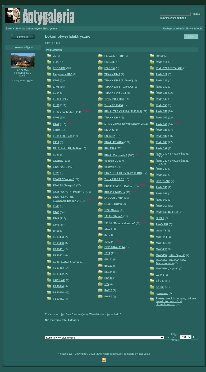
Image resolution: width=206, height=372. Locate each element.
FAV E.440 (59, 280)
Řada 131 (161, 92)
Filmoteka (22, 36)
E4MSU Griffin (113, 203)
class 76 (161, 230)
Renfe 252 (162, 224)
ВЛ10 (56, 230)
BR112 (108, 265)
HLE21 (160, 218)
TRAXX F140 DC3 (115, 92)
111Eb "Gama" (113, 216)
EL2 (55, 62)
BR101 (108, 259)
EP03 (56, 86)
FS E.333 (58, 236)
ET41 (56, 218)
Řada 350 (161, 187)
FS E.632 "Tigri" (114, 55)
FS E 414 (58, 267)
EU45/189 (110, 148)
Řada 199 (161, 148)
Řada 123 (161, 80)
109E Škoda (111, 210)
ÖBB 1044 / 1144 (114, 247)
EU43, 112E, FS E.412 (66, 261)
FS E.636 (109, 62)
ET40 (56, 212)
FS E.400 (58, 243)
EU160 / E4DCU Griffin (118, 185)
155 (106, 284)
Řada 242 (161, 168)
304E (107, 241)
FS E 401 (58, 249)
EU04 (56, 92)
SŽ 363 (160, 287)
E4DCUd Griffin (113, 197)
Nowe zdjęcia (194, 28)
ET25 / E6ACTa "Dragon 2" (69, 191)
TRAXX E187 (112, 117)
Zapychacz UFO (63, 74)
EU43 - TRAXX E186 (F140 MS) (123, 111)
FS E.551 (58, 298)
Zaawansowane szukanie (173, 18)
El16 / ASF (59, 68)
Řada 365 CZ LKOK (168, 212)
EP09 (56, 124)
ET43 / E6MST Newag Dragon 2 (123, 123)
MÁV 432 (161, 249)
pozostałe (162, 293)
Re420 (108, 290)
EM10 (56, 129)
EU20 (56, 154)
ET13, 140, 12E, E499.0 (67, 148)
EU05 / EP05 (60, 99)
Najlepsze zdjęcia (174, 28)
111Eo (108, 228)
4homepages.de (112, 353)
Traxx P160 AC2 (114, 179)
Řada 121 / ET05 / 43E (169, 68)
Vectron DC (111, 160)
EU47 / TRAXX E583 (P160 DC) (123, 173)
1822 (107, 253)
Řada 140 (161, 99)
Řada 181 (161, 129)
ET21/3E (58, 160)
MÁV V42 (161, 236)
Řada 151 (161, 111)
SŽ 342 (160, 280)
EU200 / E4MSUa (114, 192)
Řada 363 (161, 205)
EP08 (56, 117)
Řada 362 (161, 199)
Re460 (160, 55)
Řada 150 (161, 105)
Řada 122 (161, 74)
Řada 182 (161, 136)
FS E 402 (58, 255)
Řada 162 (161, 117)
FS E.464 (58, 292)
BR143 (108, 278)
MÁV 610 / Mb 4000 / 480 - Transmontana (172, 262)
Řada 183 (161, 142)
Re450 (108, 296)
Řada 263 (161, 175)
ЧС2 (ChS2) (163, 181)
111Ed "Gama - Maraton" (119, 222)
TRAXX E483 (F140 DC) (118, 86)
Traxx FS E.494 (113, 105)
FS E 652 (109, 68)
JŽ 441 (160, 274)
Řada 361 (161, 193)
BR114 (108, 271)
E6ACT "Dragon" (63, 179)
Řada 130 (161, 86)
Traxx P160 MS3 (114, 99)
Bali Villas (144, 353)
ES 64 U (109, 129)
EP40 (56, 206)
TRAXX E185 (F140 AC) (118, 80)
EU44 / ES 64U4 (114, 142)
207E (107, 234)
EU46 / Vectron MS (115, 155)
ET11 (56, 142)
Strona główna (15, 28)
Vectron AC (111, 166)
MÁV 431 (161, 242)
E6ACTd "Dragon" (64, 185)
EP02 (56, 80)
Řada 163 (161, 124)
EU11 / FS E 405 (63, 136)
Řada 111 (161, 62)
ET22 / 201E (60, 166)
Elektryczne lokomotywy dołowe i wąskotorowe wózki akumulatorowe (176, 301)
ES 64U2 (109, 136)
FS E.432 (58, 274)
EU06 (56, 105)
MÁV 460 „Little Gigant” (170, 255)
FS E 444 (58, 286)
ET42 (56, 224)
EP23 (56, 173)
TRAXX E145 (112, 74)
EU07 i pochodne (63, 111)
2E (54, 55)
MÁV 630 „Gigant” (167, 268)
